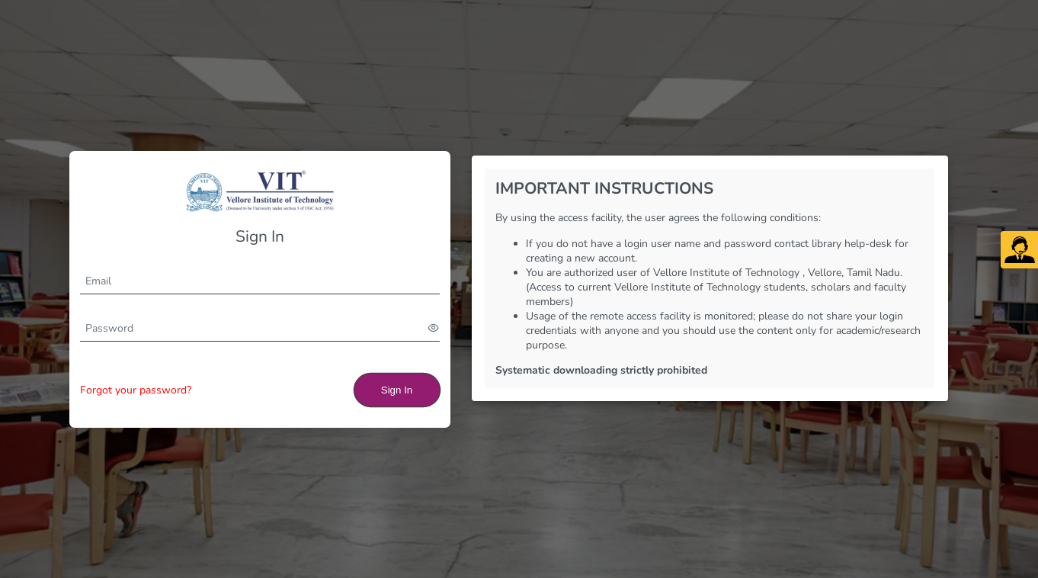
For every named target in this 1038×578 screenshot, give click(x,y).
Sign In (397, 390)
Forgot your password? (135, 390)
